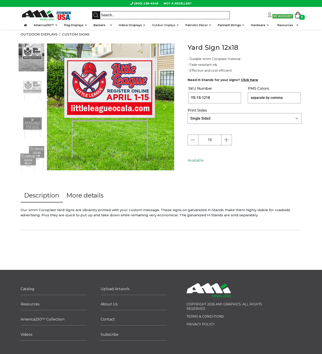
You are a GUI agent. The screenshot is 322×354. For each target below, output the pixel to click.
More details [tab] (85, 195)
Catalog (27, 289)
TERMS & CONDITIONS (205, 316)
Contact (108, 319)
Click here (249, 80)
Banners (101, 25)
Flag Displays (73, 25)
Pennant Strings (229, 25)
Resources (285, 25)
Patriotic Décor (196, 25)
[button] (56, 107)
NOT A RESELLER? (178, 3)
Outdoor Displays (163, 25)
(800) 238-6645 (146, 3)
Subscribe (110, 334)
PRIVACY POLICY (200, 324)
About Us (109, 304)
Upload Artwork (115, 289)
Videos (26, 334)
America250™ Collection (42, 319)
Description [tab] (41, 195)
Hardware (258, 25)
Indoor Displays (130, 25)
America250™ (44, 25)
